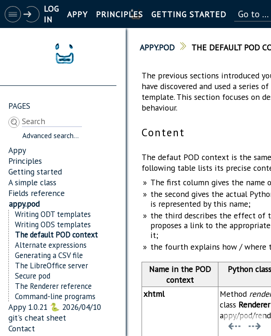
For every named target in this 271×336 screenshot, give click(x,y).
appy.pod (24, 203)
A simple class (32, 182)
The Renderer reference (53, 286)
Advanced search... (50, 135)
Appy (17, 150)
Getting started (35, 171)
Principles (25, 160)
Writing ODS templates (53, 224)
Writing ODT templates (53, 214)
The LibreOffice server (51, 265)
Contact (21, 328)
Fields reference (36, 193)
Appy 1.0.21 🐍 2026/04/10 (54, 306)
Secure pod (32, 276)
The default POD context (56, 235)
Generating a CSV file (49, 255)
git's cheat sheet (37, 317)
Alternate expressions (51, 245)
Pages (19, 105)
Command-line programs (55, 296)
